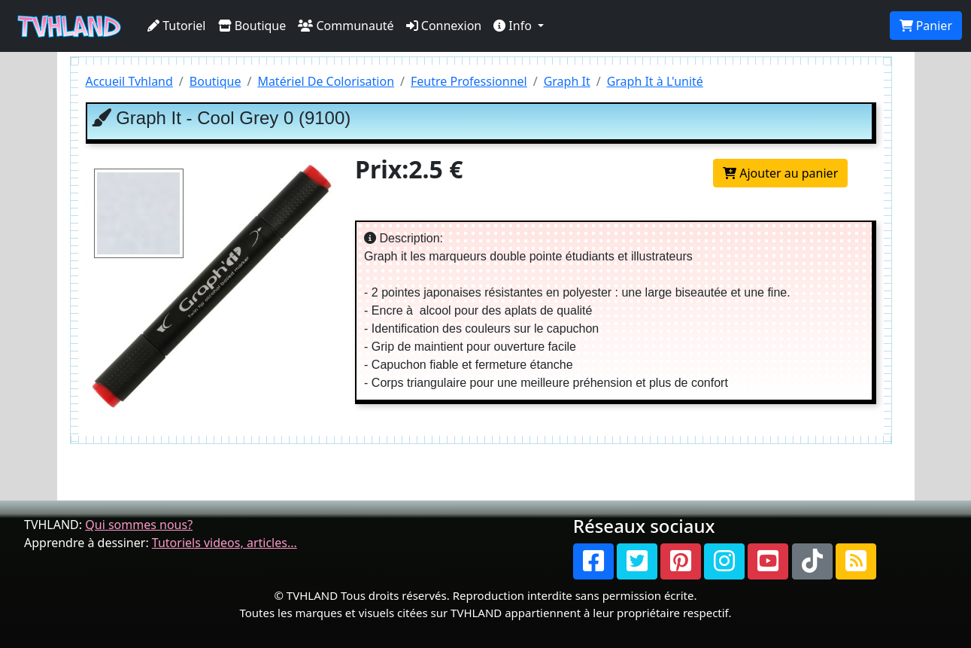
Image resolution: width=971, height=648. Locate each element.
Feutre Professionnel (469, 81)
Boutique (252, 25)
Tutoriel (176, 25)
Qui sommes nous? (139, 524)
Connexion (444, 25)
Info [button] (514, 25)
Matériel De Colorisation (325, 81)
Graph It (567, 81)
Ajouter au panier (780, 173)
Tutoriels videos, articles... (224, 542)
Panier (926, 25)
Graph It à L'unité (655, 81)
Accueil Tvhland (129, 81)
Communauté (345, 25)
